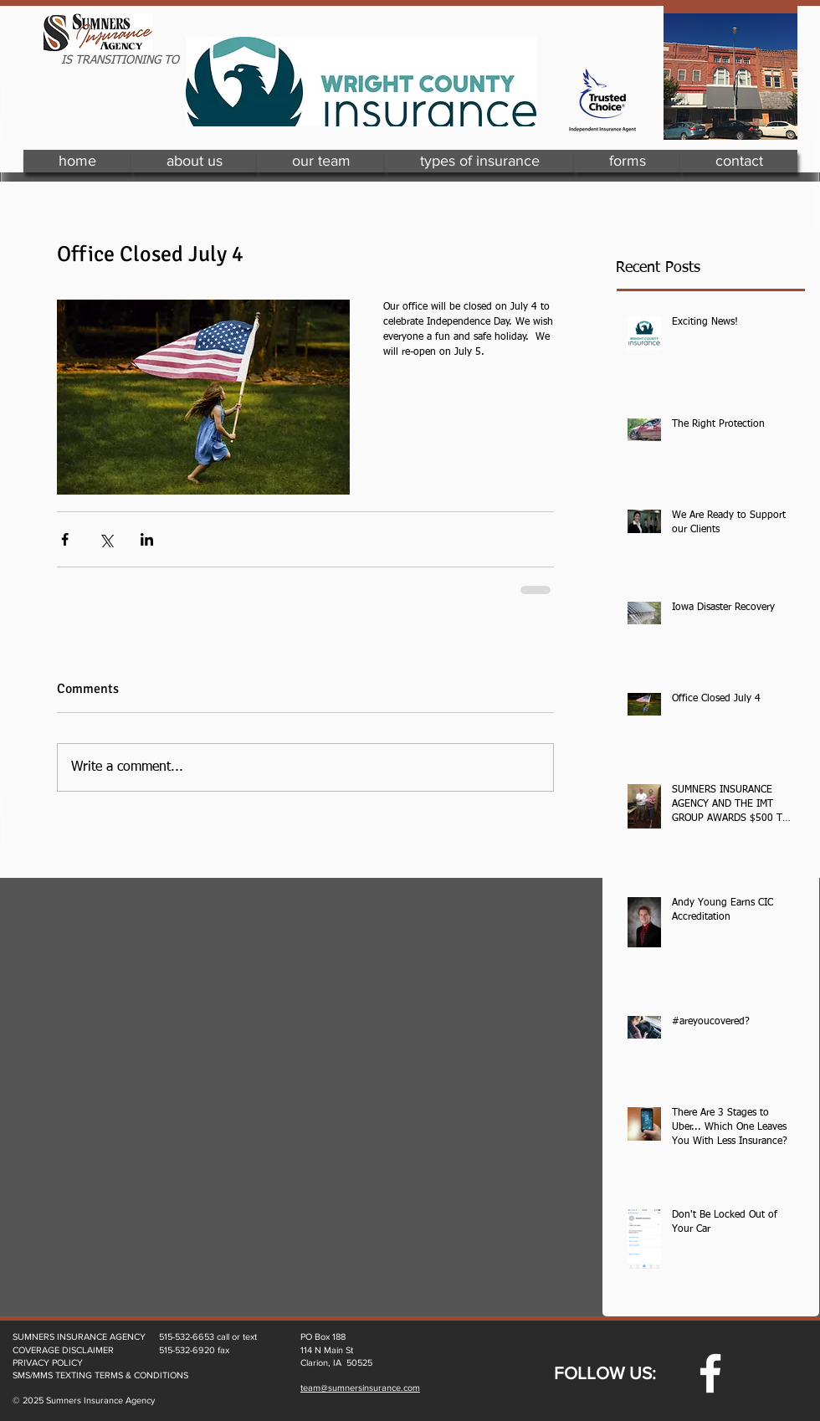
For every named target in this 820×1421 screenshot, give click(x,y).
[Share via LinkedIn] (147, 539)
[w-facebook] (710, 1373)
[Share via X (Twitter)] (106, 539)
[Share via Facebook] (65, 539)
